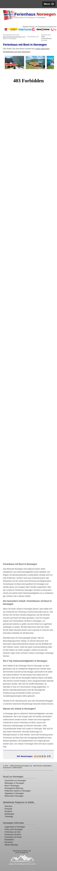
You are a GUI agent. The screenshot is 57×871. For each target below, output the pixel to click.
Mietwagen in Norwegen (14, 783)
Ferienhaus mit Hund (13, 837)
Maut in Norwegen (12, 786)
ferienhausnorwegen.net (22, 851)
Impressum (7, 767)
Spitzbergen (9, 814)
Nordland (8, 811)
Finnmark (8, 809)
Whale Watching (11, 845)
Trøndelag (9, 816)
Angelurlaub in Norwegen (15, 827)
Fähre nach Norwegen (14, 829)
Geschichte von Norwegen (15, 780)
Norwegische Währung (14, 788)
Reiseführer (9, 840)
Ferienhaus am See (13, 832)
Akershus (8, 806)
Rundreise (9, 842)
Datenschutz (17, 767)
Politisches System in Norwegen (18, 791)
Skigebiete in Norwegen (14, 793)
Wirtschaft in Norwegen (14, 796)
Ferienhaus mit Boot (13, 834)
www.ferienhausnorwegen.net (14, 37)
